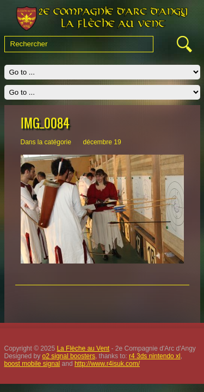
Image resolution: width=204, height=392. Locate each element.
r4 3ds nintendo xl (155, 356)
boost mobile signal (32, 363)
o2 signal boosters (68, 356)
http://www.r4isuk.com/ (107, 363)
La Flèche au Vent (83, 348)
